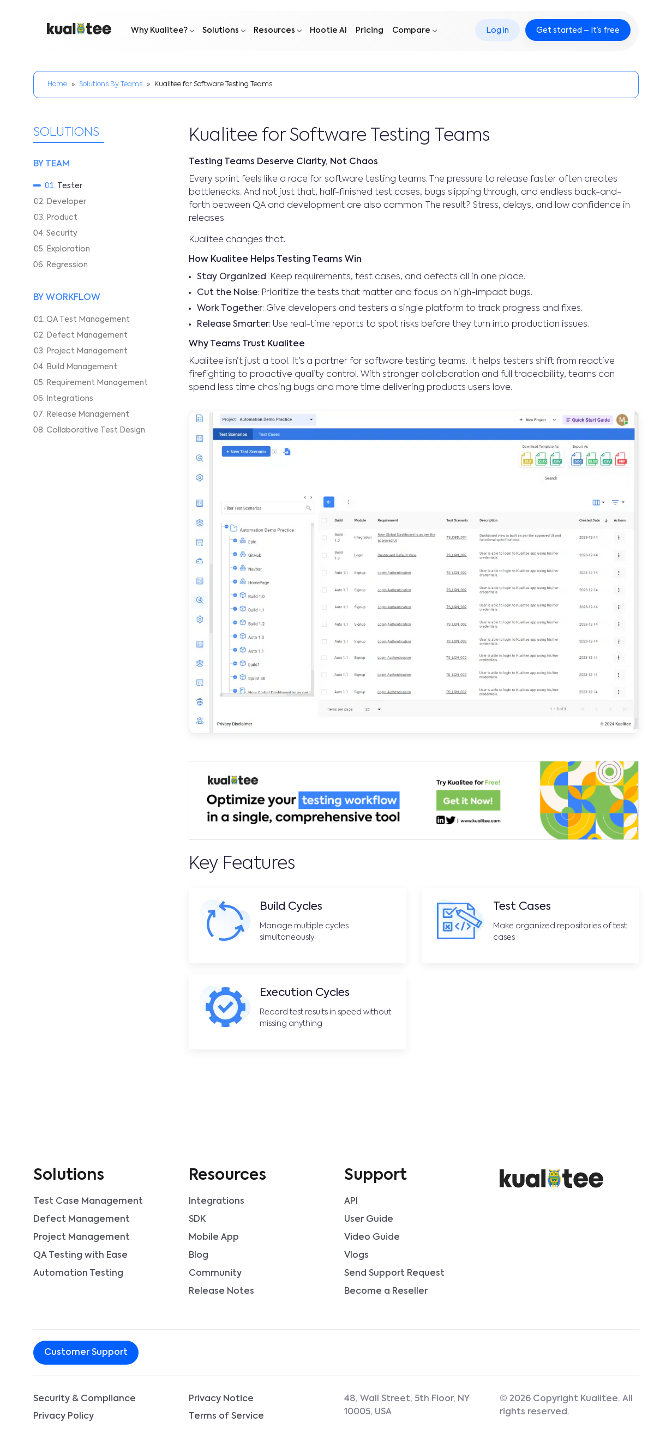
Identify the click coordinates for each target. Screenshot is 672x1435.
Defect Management (87, 335)
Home (57, 84)
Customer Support (86, 1349)
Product (61, 217)
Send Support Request (394, 1271)
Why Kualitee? (159, 31)
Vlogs (356, 1254)
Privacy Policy (63, 1413)
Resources (275, 31)
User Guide (368, 1219)
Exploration (68, 249)
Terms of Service (226, 1413)
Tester (69, 186)
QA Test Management (88, 319)
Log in (496, 31)
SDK (197, 1219)
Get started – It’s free (577, 31)
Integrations (69, 399)
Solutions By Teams (110, 84)
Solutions (221, 31)
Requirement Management (97, 383)
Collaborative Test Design (95, 430)
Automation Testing (78, 1271)
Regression (67, 265)
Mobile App (214, 1236)
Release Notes (221, 1288)
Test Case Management (88, 1201)
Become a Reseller (386, 1288)
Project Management (87, 351)
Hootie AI (328, 31)
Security (61, 233)
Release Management (87, 414)
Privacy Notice (221, 1395)
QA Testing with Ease (80, 1254)
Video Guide (372, 1236)
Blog (198, 1254)
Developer (66, 202)
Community (215, 1271)
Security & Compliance (84, 1395)
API (351, 1201)
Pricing (370, 31)
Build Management (81, 367)
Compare (412, 31)
